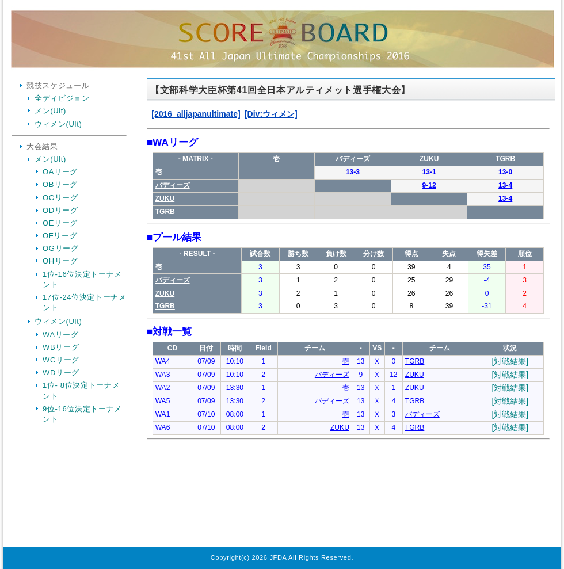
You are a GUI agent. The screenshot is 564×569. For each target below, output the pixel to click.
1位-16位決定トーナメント (82, 279)
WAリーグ (61, 334)
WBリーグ (61, 347)
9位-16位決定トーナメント (82, 413)
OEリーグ (60, 223)
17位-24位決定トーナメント (85, 302)
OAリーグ (60, 171)
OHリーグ (60, 261)
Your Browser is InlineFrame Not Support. (348, 314)
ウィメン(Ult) (58, 124)
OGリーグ (60, 248)
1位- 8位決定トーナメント (81, 390)
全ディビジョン (62, 98)
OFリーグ (60, 235)
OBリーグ (60, 184)
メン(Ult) (50, 110)
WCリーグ (61, 360)
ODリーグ (60, 210)
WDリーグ (61, 372)
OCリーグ (60, 197)
